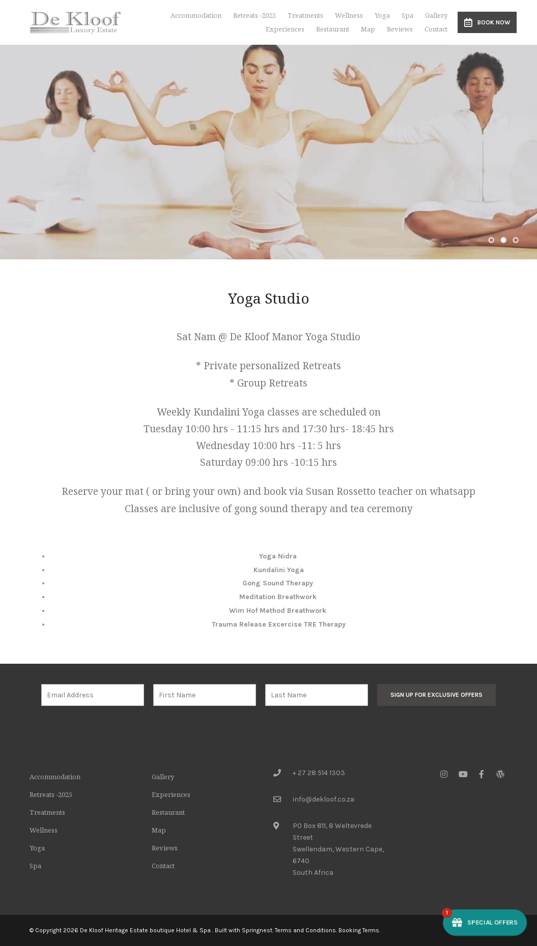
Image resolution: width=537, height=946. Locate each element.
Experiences (285, 29)
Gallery (436, 15)
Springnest (257, 930)
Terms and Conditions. (306, 930)
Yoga (382, 15)
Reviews (400, 29)
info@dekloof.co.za (323, 799)
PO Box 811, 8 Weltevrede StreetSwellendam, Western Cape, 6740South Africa (338, 849)
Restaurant (332, 29)
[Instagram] (444, 774)
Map (368, 29)
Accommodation (196, 15)
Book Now (487, 22)
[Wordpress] (500, 774)
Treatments (305, 15)
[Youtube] (463, 774)
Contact (436, 29)
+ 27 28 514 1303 (319, 772)
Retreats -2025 (254, 15)
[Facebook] (481, 774)
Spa (407, 15)
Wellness (349, 15)
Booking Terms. (359, 930)
